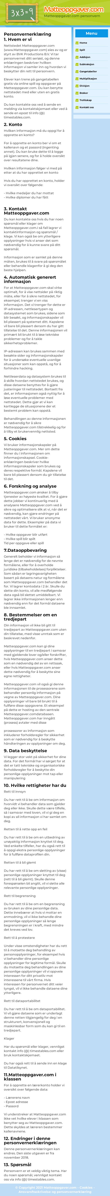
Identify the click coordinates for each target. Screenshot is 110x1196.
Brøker (84, 92)
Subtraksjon (87, 64)
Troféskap (86, 100)
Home (83, 42)
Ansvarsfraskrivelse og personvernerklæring (55, 1192)
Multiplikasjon (88, 78)
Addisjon (85, 57)
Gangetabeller (88, 71)
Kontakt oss (87, 107)
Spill (82, 49)
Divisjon (84, 85)
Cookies (86, 1187)
